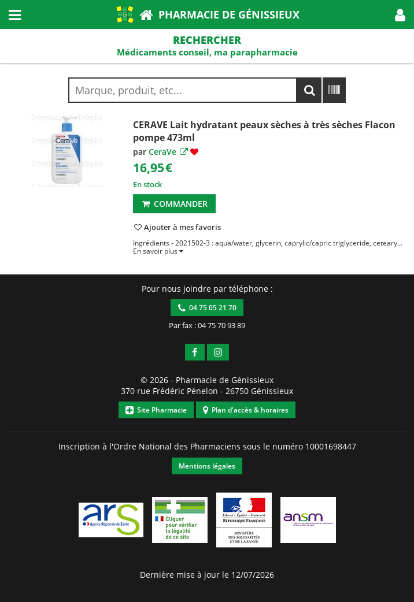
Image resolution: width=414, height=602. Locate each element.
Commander (174, 203)
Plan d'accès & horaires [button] (246, 410)
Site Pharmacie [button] (156, 410)
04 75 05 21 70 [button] (207, 308)
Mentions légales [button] (207, 466)
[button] (400, 14)
